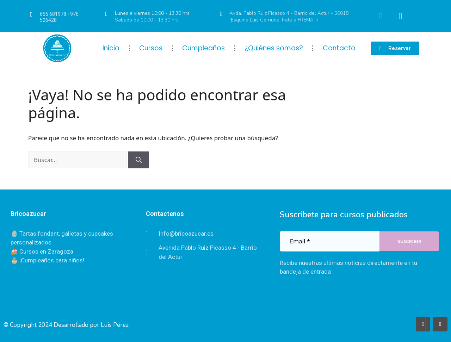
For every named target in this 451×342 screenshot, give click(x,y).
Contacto (339, 48)
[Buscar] (138, 159)
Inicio (111, 48)
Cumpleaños (203, 48)
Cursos (150, 48)
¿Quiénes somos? (274, 48)
